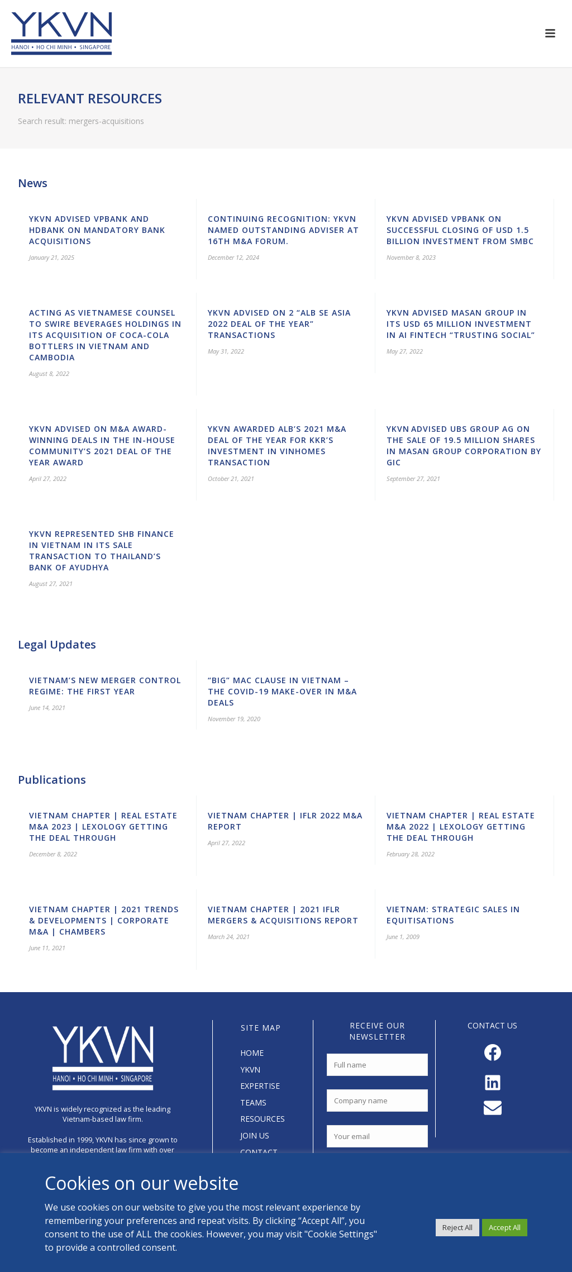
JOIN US (254, 1135)
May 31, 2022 (226, 351)
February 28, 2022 (411, 854)
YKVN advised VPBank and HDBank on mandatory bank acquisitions (97, 229)
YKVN (250, 1069)
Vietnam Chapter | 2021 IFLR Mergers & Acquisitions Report (283, 915)
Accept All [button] (505, 1227)
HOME (252, 1052)
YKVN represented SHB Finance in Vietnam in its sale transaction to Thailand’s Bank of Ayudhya (101, 550)
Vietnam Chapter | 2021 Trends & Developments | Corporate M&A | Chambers (104, 920)
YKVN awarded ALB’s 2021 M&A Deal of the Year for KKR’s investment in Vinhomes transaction (277, 445)
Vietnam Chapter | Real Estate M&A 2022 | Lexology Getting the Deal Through (461, 826)
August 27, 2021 (51, 583)
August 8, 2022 (49, 373)
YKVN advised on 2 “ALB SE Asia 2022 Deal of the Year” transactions (279, 323)
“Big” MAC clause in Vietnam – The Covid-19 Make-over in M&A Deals (282, 691)
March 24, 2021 (229, 936)
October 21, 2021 (231, 478)
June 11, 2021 (47, 948)
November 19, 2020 (234, 718)
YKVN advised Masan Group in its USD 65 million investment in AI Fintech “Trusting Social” (461, 323)
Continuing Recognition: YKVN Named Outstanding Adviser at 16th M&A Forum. (283, 229)
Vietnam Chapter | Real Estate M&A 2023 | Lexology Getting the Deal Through (103, 826)
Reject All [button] (457, 1227)
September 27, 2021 (413, 478)
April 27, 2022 (47, 478)
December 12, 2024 (233, 257)
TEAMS (253, 1102)
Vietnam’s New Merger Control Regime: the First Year (105, 686)
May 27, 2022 (405, 351)
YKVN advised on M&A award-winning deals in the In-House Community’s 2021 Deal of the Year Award (102, 445)
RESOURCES (262, 1118)
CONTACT (259, 1152)
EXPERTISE (260, 1085)
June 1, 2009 (403, 936)
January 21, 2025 (51, 257)
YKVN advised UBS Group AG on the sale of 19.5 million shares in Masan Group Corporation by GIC (464, 445)
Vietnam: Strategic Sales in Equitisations (453, 915)
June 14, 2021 (47, 707)
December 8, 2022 (53, 854)
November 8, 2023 (411, 257)
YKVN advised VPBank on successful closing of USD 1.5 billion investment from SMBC (460, 229)
